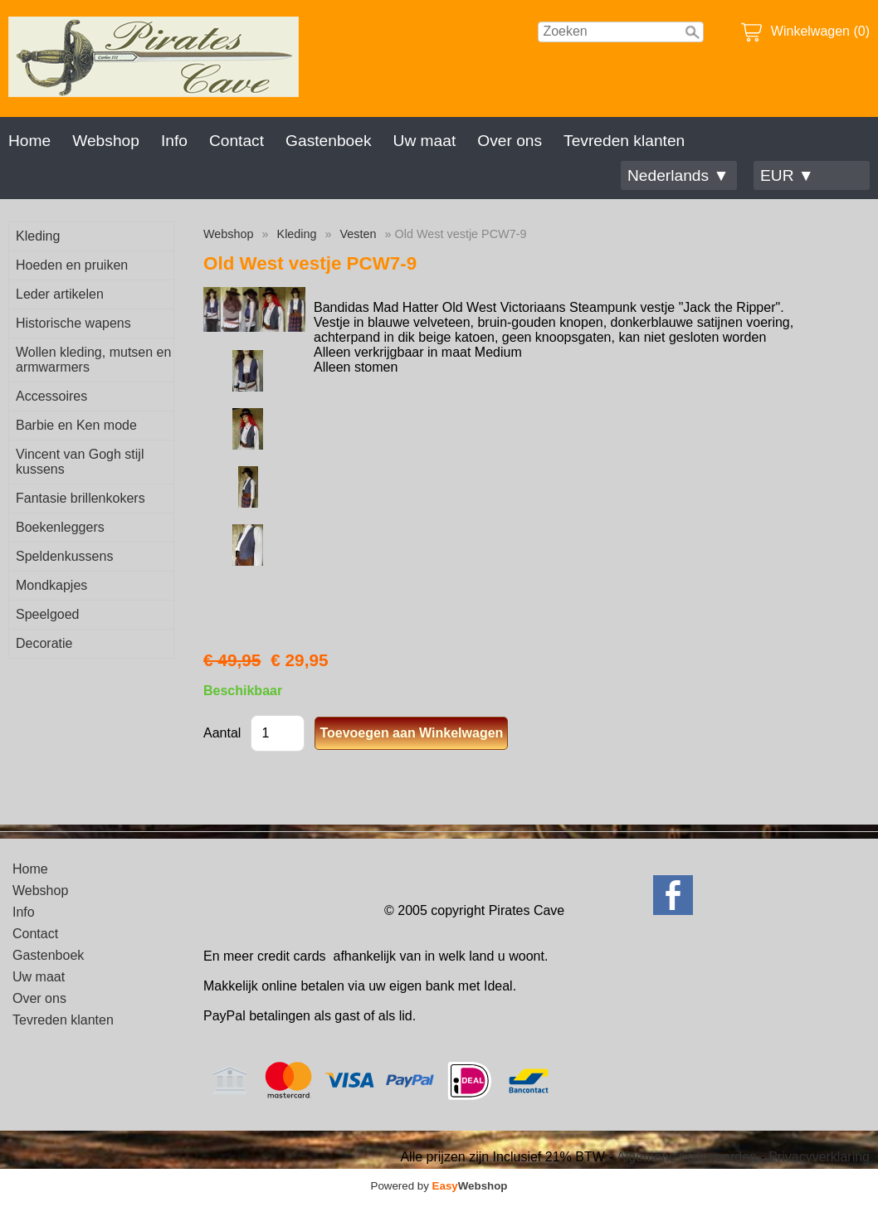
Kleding (38, 236)
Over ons (509, 140)
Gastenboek (328, 140)
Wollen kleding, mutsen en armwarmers (93, 359)
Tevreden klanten (624, 140)
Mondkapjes (51, 585)
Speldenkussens (64, 556)
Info (174, 140)
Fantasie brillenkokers (80, 498)
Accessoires (51, 396)
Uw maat (424, 140)
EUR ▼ (787, 175)
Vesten (358, 234)
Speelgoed (48, 614)
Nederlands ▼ (678, 175)
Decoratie (44, 643)
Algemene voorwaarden (687, 1157)
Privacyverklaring (819, 1157)
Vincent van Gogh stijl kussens (80, 461)
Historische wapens (73, 323)
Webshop (105, 140)
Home (29, 140)
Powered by (439, 1186)
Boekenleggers (60, 527)
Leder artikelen (60, 294)
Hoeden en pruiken (72, 265)
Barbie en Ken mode (76, 425)
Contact (236, 140)
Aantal (222, 733)
